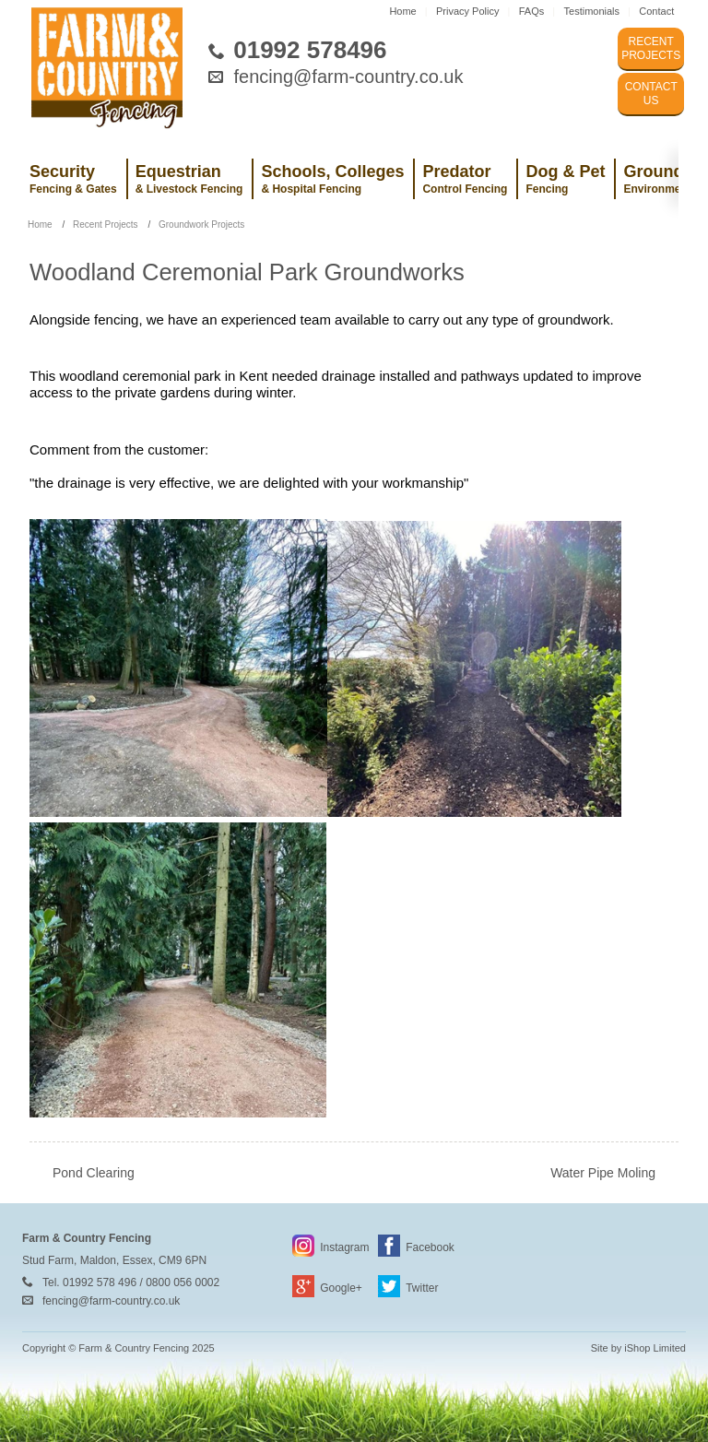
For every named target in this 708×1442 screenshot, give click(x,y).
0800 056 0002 (182, 1282)
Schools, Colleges (332, 178)
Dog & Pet (565, 178)
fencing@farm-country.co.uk (349, 76)
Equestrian (189, 178)
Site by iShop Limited (638, 1347)
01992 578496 (309, 50)
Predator (464, 178)
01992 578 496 (99, 1282)
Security (73, 178)
